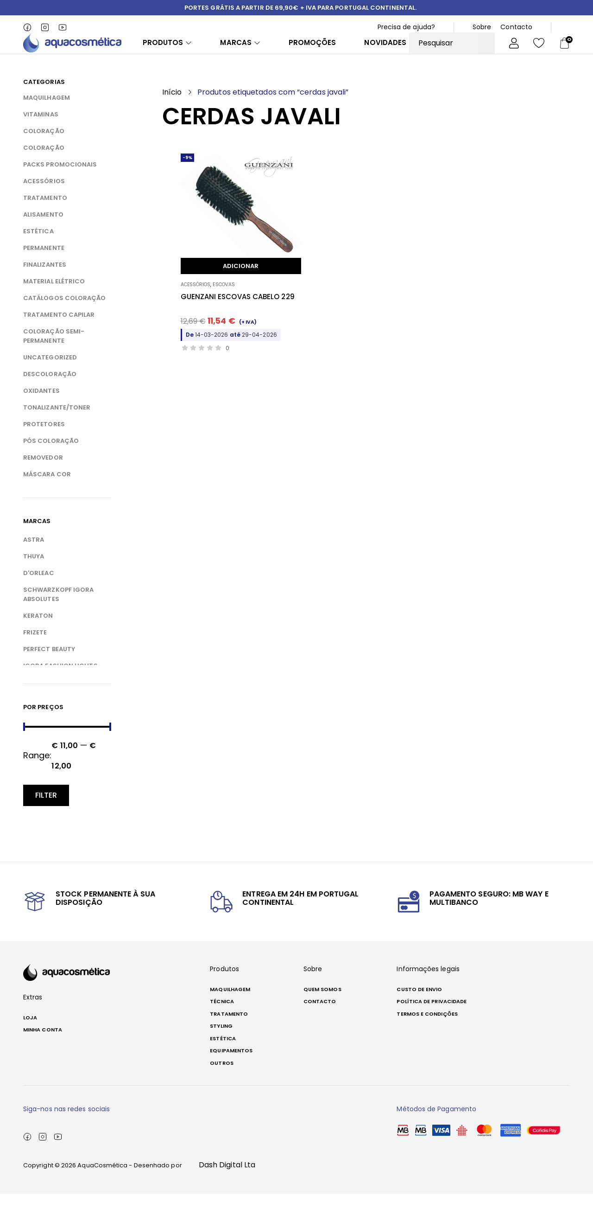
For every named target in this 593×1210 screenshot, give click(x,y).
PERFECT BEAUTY (49, 665)
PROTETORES (44, 440)
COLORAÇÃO (43, 147)
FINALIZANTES (44, 281)
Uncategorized (50, 374)
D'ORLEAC (38, 589)
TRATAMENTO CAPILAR (59, 331)
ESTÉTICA (38, 247)
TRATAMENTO (45, 214)
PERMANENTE (43, 264)
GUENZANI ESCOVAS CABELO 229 (238, 313)
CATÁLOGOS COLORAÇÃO (64, 314)
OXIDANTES (41, 407)
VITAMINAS (40, 131)
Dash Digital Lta (227, 1181)
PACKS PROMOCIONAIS (60, 181)
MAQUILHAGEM (46, 114)
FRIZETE (35, 649)
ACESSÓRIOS (44, 197)
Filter (46, 811)
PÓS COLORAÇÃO (51, 457)
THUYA (33, 573)
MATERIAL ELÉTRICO (54, 298)
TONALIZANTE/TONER (56, 424)
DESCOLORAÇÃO (49, 390)
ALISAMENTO (43, 231)
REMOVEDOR (43, 474)
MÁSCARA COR (47, 491)
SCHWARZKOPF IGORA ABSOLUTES (58, 611)
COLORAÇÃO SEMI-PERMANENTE (53, 353)
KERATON (38, 632)
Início (172, 108)
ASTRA (33, 556)
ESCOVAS (224, 300)
